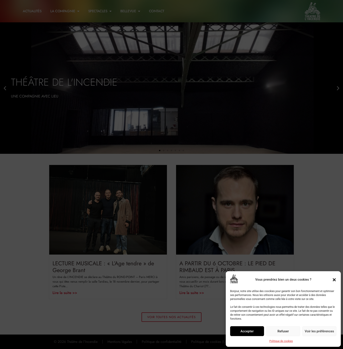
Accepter (247, 331)
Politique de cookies (281, 341)
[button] (334, 280)
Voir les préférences (319, 331)
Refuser (283, 331)
